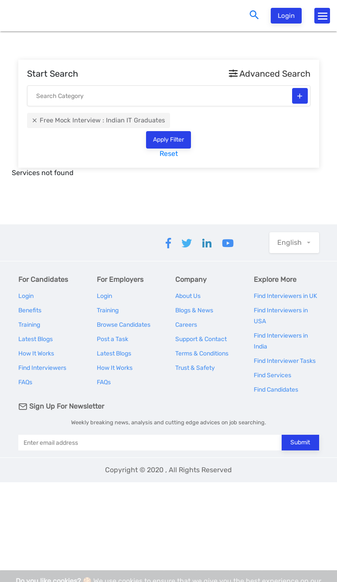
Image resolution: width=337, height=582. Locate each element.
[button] (294, 242)
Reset (169, 153)
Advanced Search (269, 73)
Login (286, 16)
